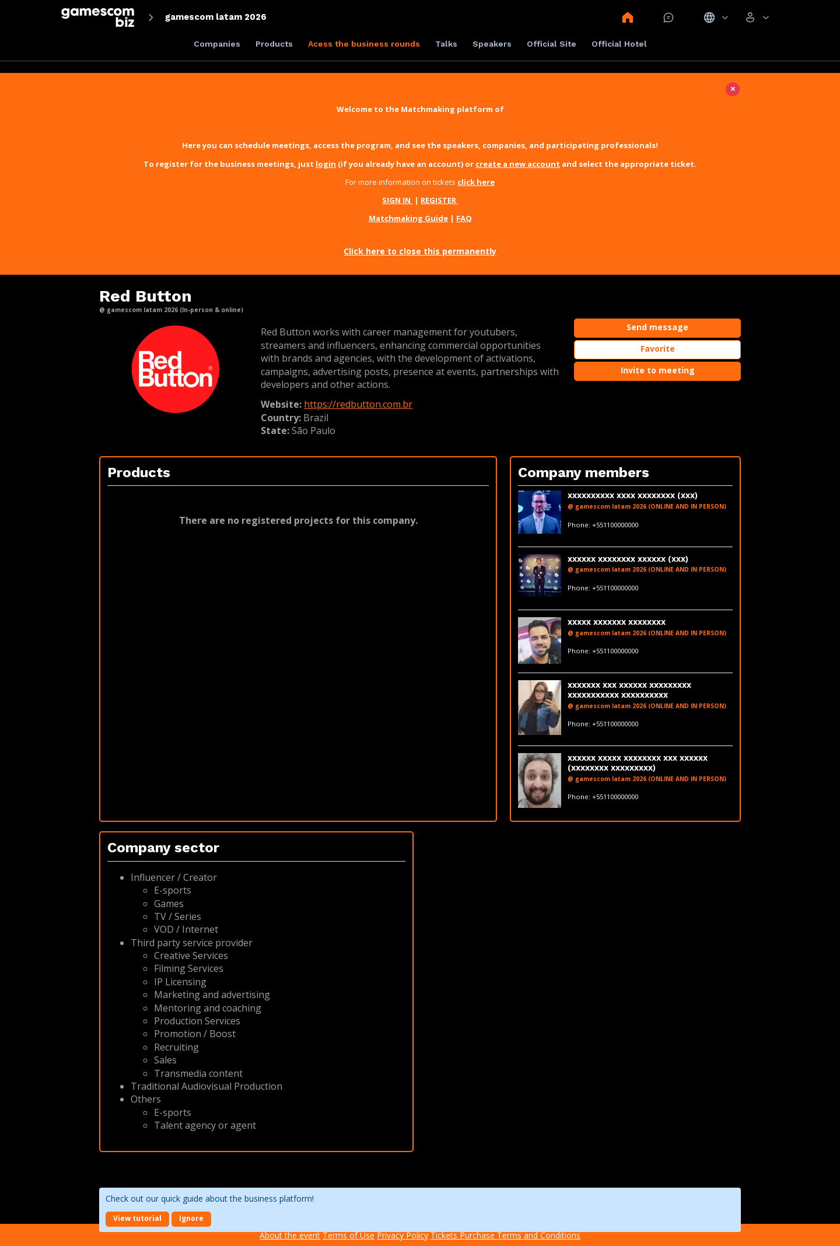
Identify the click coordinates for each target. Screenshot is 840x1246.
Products (274, 43)
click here (476, 182)
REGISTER (439, 200)
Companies (217, 43)
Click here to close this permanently (420, 251)
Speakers (492, 43)
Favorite (657, 348)
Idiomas (716, 17)
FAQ (464, 218)
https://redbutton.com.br (358, 404)
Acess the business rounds (364, 43)
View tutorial (137, 1218)
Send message (657, 326)
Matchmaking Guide (408, 218)
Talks (446, 43)
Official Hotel (619, 43)
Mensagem (668, 17)
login (326, 164)
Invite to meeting (658, 370)
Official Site (551, 43)
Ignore (191, 1218)
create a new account (517, 164)
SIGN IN (397, 200)
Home (627, 17)
